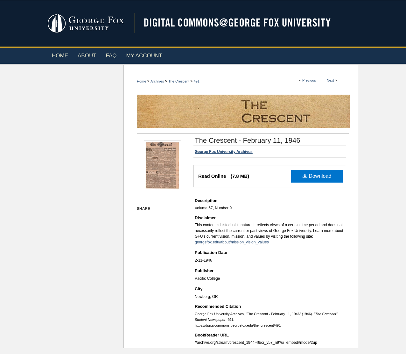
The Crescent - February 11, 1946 (247, 140)
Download (317, 176)
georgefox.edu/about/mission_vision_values (232, 242)
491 (197, 81)
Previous (309, 80)
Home (141, 81)
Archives (157, 81)
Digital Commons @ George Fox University (243, 23)
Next (330, 80)
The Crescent (178, 81)
